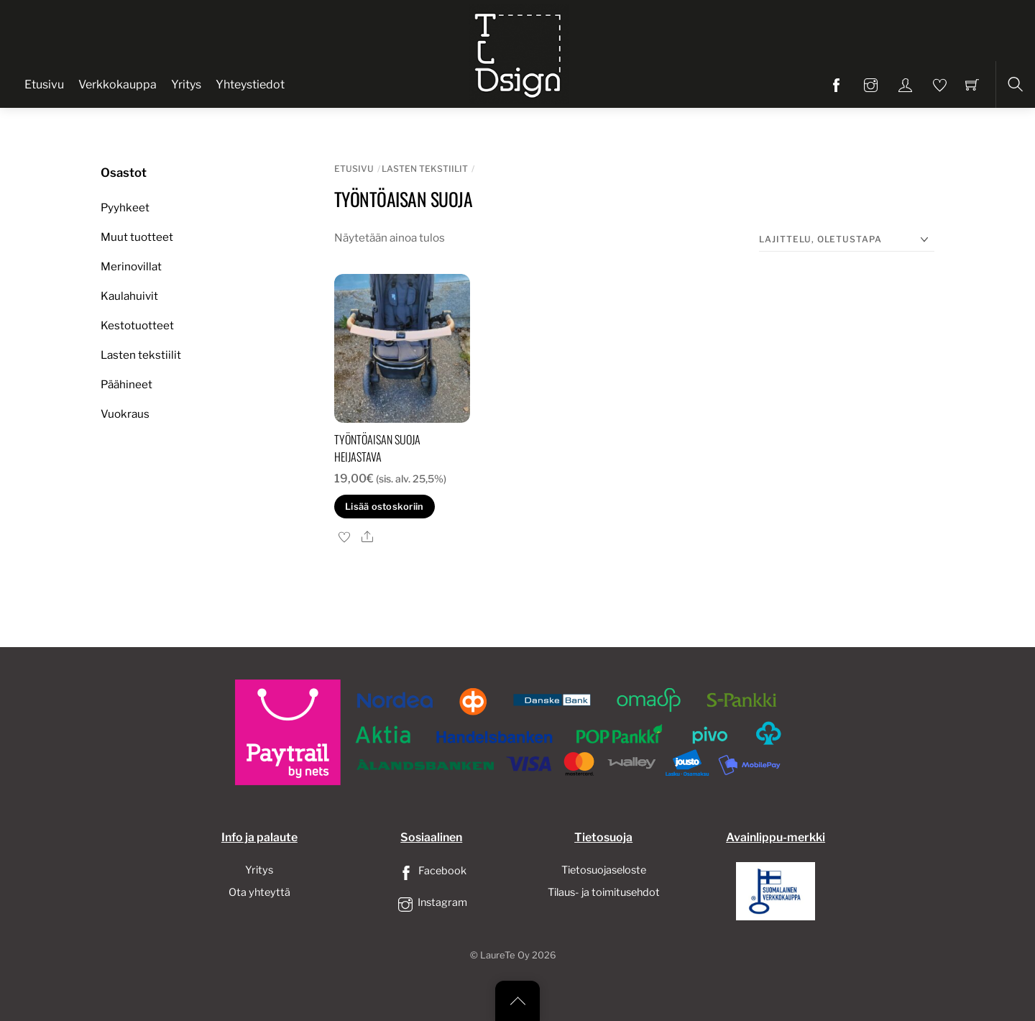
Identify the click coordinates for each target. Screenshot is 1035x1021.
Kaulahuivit (129, 296)
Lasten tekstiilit (425, 168)
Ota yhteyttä (259, 892)
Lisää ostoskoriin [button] (384, 506)
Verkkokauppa (117, 84)
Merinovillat (131, 266)
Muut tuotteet (137, 237)
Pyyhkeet (125, 207)
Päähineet (126, 384)
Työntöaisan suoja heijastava (377, 448)
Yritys (186, 84)
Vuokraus (125, 414)
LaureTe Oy (505, 955)
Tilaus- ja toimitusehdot (604, 892)
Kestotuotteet (137, 325)
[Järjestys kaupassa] (846, 240)
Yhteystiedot (250, 84)
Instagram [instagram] (431, 902)
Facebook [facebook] (431, 870)
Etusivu (44, 84)
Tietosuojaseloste (603, 870)
